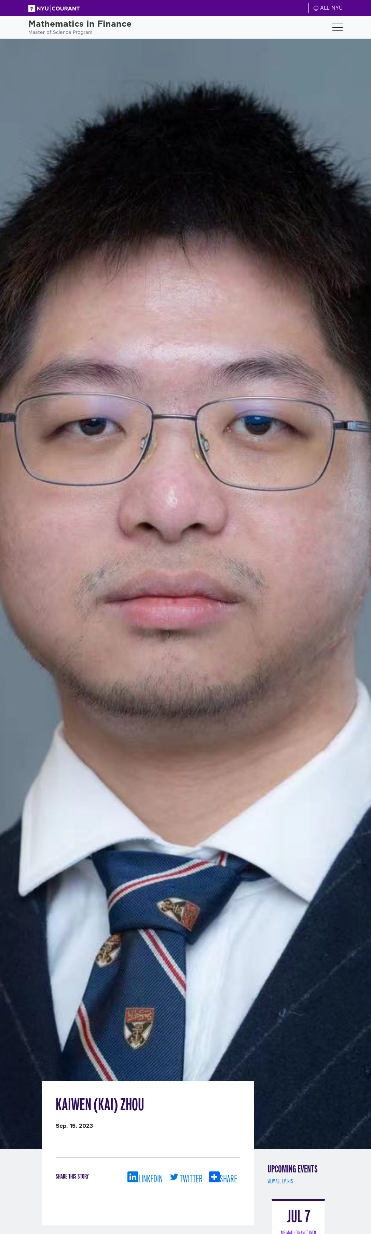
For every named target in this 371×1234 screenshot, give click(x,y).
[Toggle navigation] (337, 27)
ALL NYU (328, 7)
